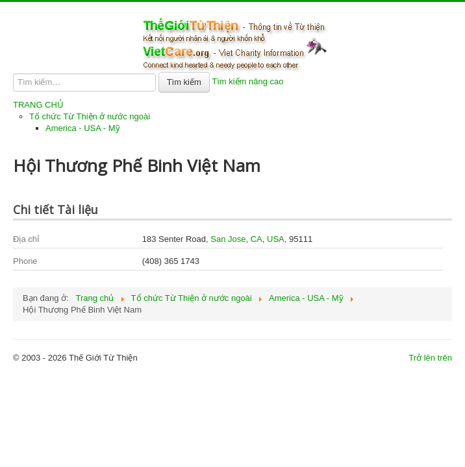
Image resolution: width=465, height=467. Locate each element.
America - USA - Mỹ (82, 128)
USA (275, 239)
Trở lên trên (430, 358)
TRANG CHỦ (38, 105)
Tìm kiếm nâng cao (247, 81)
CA (256, 239)
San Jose (227, 239)
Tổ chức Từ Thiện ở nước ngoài (89, 116)
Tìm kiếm (184, 82)
